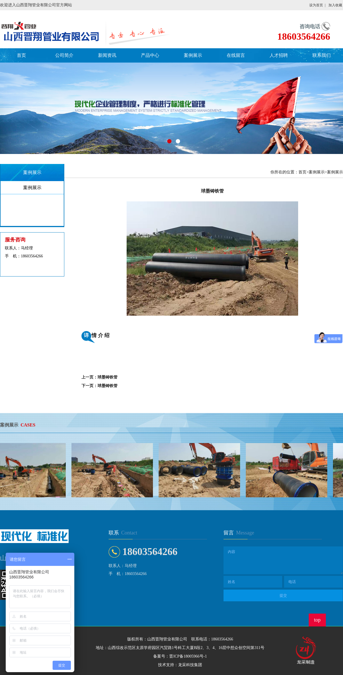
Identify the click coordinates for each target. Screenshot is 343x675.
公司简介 (64, 55)
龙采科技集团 (190, 665)
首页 (21, 55)
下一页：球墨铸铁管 (99, 386)
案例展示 (193, 55)
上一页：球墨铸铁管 (99, 377)
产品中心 (150, 55)
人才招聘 (279, 55)
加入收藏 (335, 5)
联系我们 (321, 55)
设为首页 (316, 5)
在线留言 (236, 55)
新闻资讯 (107, 55)
